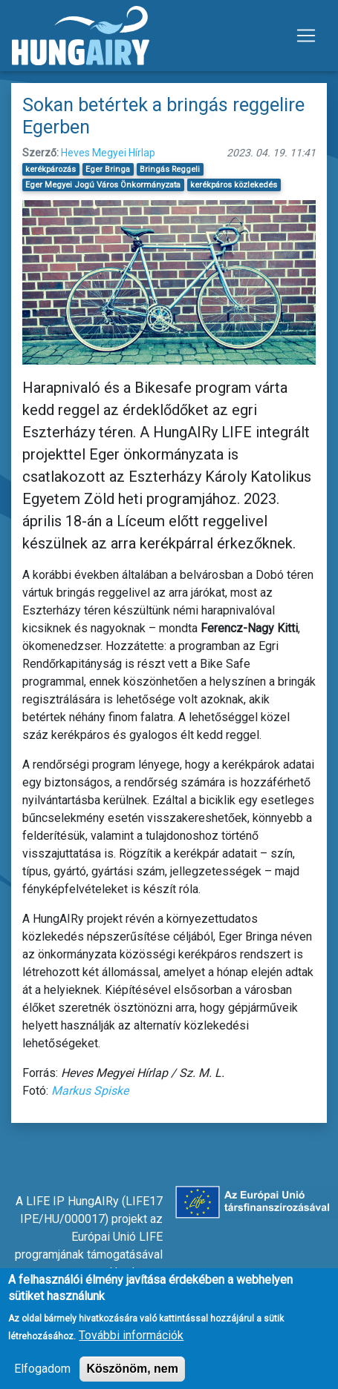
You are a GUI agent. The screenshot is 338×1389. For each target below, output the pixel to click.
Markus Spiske (90, 1091)
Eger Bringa (107, 169)
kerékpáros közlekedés (233, 185)
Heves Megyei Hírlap (108, 153)
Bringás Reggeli (170, 169)
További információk (131, 1343)
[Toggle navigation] (306, 35)
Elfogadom (42, 1377)
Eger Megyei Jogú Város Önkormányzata (103, 185)
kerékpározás (50, 169)
